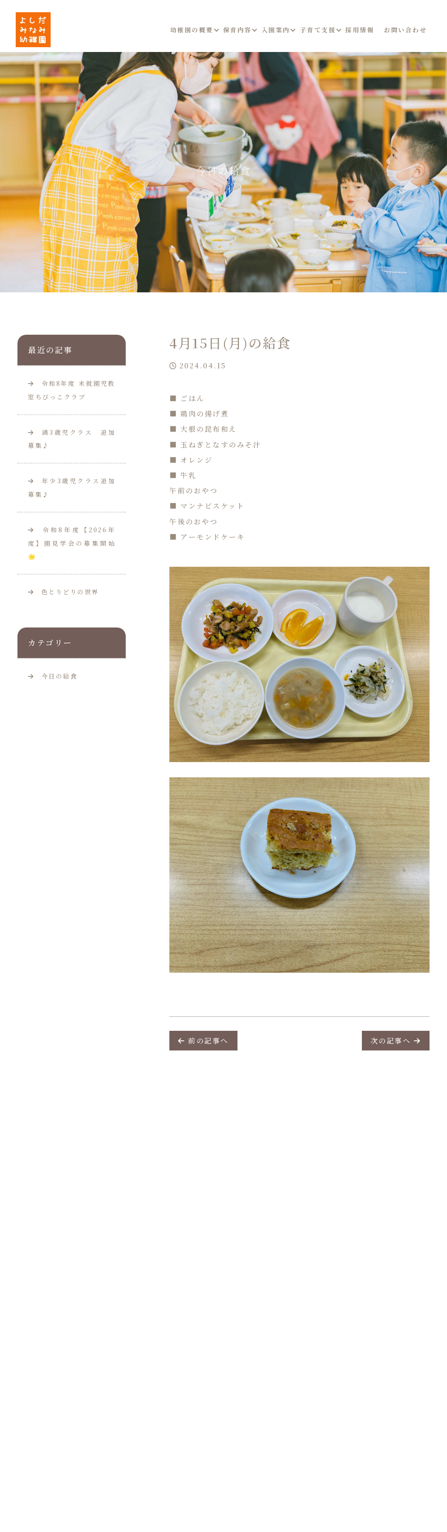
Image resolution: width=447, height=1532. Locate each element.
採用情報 (359, 29)
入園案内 (275, 29)
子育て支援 (318, 29)
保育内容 (237, 29)
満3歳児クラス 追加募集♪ (71, 439)
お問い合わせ (405, 29)
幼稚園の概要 (191, 29)
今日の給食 (59, 676)
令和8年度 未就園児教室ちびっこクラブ (71, 390)
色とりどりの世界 (63, 591)
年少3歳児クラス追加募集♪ (71, 487)
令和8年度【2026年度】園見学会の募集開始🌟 (71, 543)
